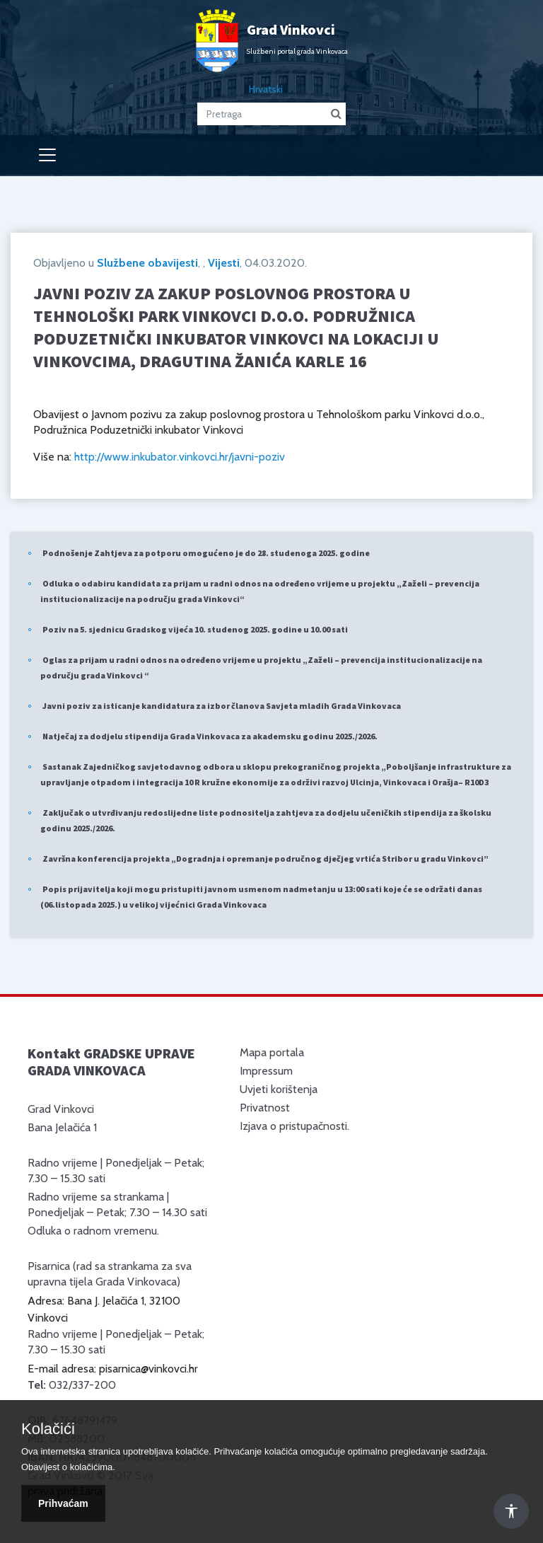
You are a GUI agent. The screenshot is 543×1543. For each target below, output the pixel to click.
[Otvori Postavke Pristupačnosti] (511, 1511)
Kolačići (48, 1429)
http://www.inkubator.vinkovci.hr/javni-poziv (179, 456)
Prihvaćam (63, 1503)
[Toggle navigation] (47, 155)
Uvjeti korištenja (278, 1089)
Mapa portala (272, 1052)
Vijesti (224, 263)
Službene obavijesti (147, 263)
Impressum (266, 1070)
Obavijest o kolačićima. (68, 1467)
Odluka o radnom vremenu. (93, 1230)
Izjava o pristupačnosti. (294, 1126)
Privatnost (265, 1107)
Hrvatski (266, 89)
